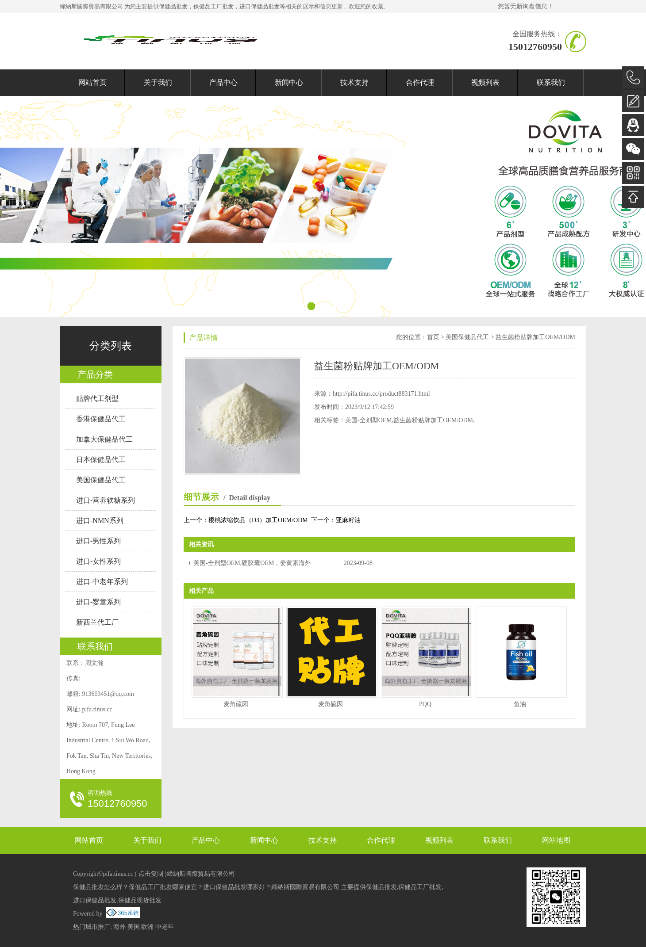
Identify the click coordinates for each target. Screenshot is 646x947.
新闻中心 (289, 82)
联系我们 (551, 82)
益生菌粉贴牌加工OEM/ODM (535, 337)
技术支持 (354, 82)
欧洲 (147, 927)
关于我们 (158, 82)
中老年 (164, 927)
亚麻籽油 (348, 520)
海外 (119, 927)
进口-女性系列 (98, 561)
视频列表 (485, 82)
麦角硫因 (235, 704)
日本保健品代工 (101, 459)
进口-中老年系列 (102, 581)
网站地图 (556, 840)
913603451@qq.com (108, 694)
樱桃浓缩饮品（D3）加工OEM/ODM (258, 520)
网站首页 (92, 82)
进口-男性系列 (98, 541)
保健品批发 (173, 6)
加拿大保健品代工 (104, 439)
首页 (433, 337)
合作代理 (420, 82)
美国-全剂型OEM (368, 420)
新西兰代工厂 (97, 622)
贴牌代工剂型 (97, 398)
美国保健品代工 (101, 480)
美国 (133, 927)
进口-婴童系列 (98, 602)
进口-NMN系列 (99, 520)
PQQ (425, 704)
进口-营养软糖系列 (105, 500)
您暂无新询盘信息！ (526, 6)
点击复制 (150, 874)
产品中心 (223, 82)
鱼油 (520, 704)
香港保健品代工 (101, 419)
